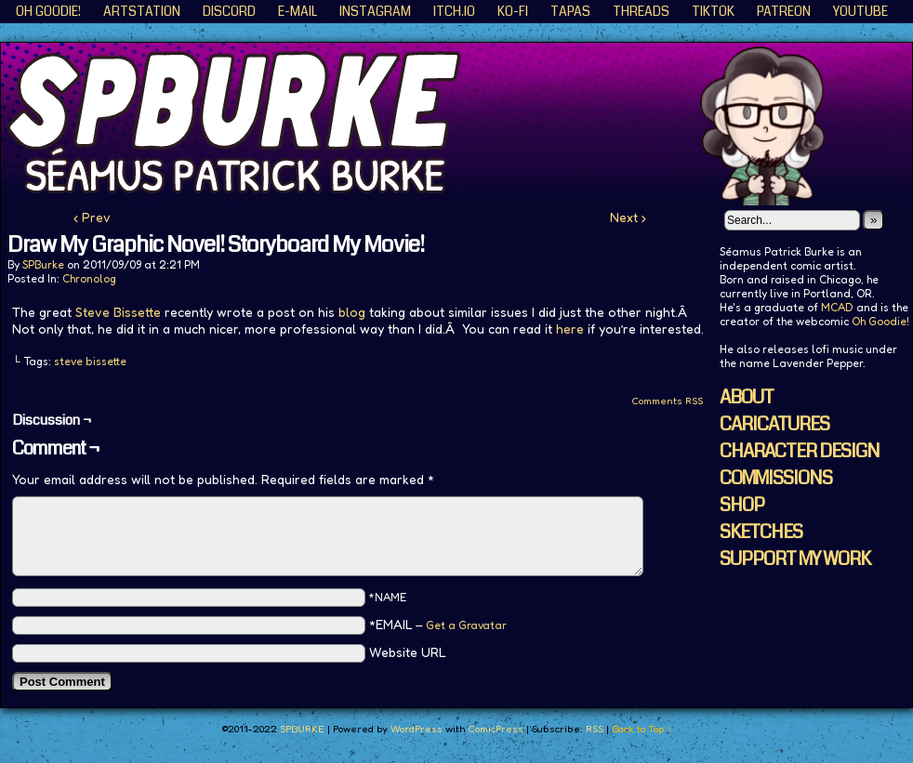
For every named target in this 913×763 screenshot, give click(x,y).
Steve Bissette (118, 312)
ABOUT (747, 397)
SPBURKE (302, 728)
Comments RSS (667, 400)
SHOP (742, 505)
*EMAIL (438, 624)
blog (351, 312)
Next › (628, 217)
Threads (641, 11)
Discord (229, 11)
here (570, 328)
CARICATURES (774, 424)
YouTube (860, 11)
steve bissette (90, 361)
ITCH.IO (454, 11)
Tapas (570, 11)
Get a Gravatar (466, 625)
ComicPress (495, 728)
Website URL (407, 652)
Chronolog (89, 278)
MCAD (837, 307)
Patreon (784, 11)
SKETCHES (761, 532)
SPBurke (43, 264)
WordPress (416, 728)
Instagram (375, 11)
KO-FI (512, 11)
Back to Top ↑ (642, 728)
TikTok (713, 11)
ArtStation (141, 11)
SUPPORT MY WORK (795, 559)
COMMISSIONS (776, 478)
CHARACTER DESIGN (800, 451)
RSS (594, 728)
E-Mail (297, 11)
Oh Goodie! (48, 11)
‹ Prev (92, 217)
